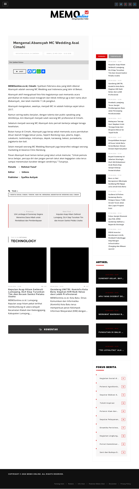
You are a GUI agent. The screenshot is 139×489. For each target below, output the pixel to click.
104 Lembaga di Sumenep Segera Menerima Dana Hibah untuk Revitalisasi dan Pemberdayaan (28, 217)
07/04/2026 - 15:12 (114, 213)
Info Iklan (81, 483)
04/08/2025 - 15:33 (112, 346)
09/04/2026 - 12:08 (114, 99)
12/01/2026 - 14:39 (112, 274)
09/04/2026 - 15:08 (14, 286)
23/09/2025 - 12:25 (112, 310)
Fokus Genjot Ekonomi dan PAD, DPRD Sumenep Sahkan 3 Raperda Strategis (117, 220)
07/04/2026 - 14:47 (114, 229)
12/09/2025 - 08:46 (112, 328)
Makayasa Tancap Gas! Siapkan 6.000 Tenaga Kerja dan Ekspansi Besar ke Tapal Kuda (116, 127)
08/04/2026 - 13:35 (114, 153)
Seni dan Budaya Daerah (109, 452)
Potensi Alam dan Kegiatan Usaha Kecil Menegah (109, 411)
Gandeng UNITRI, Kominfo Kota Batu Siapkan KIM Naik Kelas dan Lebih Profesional (69, 291)
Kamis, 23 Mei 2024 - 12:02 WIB (59, 53)
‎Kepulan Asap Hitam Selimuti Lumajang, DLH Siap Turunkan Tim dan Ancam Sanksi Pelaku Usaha (68, 217)
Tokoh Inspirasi (107, 403)
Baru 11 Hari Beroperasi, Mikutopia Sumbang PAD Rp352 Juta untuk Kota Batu (117, 182)
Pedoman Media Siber (97, 483)
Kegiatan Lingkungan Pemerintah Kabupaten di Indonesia (109, 436)
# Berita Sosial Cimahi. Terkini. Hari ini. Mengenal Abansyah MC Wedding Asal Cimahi (44, 195)
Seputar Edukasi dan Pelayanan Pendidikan (109, 395)
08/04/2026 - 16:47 (114, 137)
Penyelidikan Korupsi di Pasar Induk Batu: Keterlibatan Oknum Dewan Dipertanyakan (117, 145)
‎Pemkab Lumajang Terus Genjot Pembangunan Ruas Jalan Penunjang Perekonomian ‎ (116, 108)
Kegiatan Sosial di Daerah (27, 53)
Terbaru (101, 56)
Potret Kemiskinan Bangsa (109, 444)
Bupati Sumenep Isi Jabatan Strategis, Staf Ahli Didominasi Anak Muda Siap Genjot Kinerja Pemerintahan (116, 163)
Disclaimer (113, 483)
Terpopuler (116, 56)
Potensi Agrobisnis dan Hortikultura (109, 387)
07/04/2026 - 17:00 (114, 191)
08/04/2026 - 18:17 (114, 118)
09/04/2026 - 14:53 (56, 286)
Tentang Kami (59, 483)
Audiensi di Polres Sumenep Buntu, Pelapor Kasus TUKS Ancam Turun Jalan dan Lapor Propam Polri (116, 201)
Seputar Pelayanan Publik (109, 419)
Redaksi (71, 483)
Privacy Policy (126, 483)
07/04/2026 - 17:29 (114, 175)
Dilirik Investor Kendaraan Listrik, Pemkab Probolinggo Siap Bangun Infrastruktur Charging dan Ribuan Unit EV (117, 241)
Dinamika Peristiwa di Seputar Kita (109, 428)
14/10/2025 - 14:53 (112, 292)
